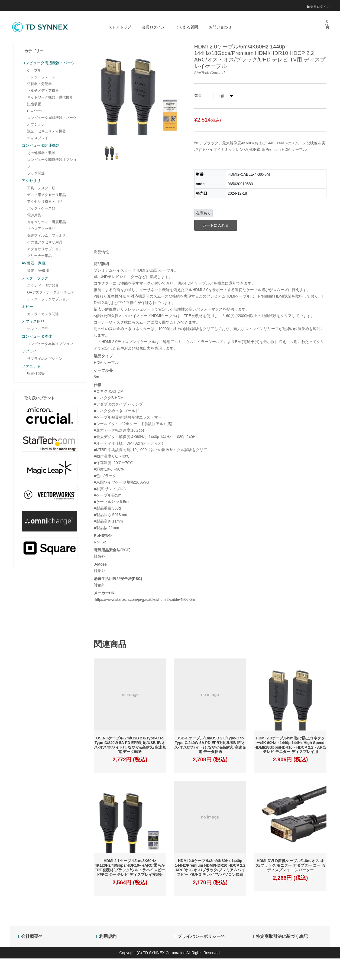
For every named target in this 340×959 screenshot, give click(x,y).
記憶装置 (34, 105)
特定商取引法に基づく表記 (282, 937)
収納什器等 (36, 374)
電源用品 (34, 216)
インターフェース (41, 78)
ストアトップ (119, 27)
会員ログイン (318, 7)
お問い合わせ (220, 27)
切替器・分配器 (39, 84)
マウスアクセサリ (41, 229)
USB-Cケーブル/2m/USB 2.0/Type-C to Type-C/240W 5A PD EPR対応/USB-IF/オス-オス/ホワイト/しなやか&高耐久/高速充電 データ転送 (130, 746)
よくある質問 (186, 27)
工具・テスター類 (41, 189)
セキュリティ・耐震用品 (46, 222)
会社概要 (31, 937)
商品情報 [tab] (101, 252)
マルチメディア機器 (43, 91)
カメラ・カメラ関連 (43, 314)
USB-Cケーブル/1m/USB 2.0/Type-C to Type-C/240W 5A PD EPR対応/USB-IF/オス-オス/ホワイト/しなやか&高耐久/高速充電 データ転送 (210, 746)
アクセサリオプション (44, 249)
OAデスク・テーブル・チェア (51, 293)
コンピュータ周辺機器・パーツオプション (51, 121)
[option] (111, 152)
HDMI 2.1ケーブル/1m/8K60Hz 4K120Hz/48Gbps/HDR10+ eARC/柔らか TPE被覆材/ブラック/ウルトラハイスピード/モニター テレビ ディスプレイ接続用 (130, 868)
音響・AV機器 (38, 271)
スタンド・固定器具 (43, 286)
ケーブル (34, 71)
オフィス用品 (37, 329)
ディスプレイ (37, 138)
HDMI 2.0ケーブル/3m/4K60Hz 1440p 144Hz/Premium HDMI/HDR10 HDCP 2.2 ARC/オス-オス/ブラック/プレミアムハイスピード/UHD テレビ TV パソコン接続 (210, 868)
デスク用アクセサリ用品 (46, 195)
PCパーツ (35, 111)
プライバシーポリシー (200, 937)
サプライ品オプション (44, 359)
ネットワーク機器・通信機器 (50, 98)
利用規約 (107, 937)
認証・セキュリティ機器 (46, 132)
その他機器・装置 (41, 153)
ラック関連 (36, 174)
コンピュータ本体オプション (50, 344)
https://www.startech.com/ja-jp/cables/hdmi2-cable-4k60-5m (144, 600)
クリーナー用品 (39, 256)
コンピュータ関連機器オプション (51, 163)
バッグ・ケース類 (41, 209)
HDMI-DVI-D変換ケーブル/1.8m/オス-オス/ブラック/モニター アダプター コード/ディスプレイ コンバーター (290, 866)
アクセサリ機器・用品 (44, 202)
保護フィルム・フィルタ (46, 236)
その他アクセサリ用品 (44, 243)
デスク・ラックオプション (48, 300)
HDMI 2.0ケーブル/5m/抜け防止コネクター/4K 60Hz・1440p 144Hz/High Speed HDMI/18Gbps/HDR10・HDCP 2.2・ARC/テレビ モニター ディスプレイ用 (290, 746)
